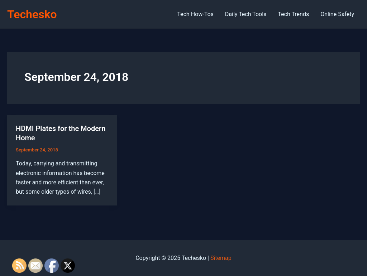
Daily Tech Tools (245, 14)
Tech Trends (293, 14)
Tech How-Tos (195, 14)
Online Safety (337, 14)
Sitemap (221, 258)
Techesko (32, 14)
